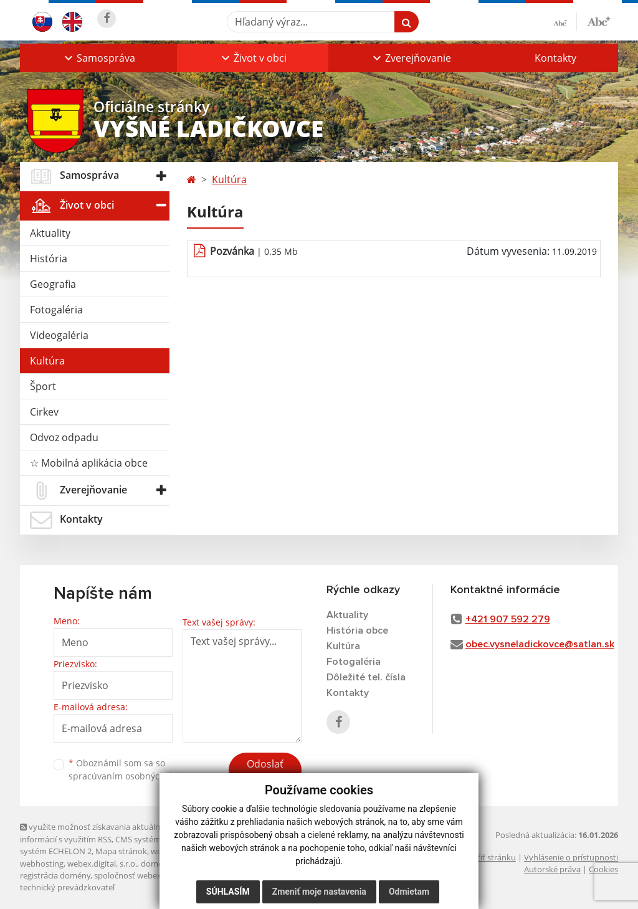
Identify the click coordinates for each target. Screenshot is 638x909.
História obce (357, 630)
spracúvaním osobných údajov (132, 776)
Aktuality (50, 233)
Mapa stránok (121, 851)
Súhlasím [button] (228, 892)
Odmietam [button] (409, 892)
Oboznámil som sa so (132, 769)
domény (156, 863)
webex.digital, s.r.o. (102, 863)
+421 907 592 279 (507, 619)
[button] (98, 58)
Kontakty (555, 58)
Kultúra (47, 361)
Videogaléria (59, 335)
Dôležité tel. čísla (366, 677)
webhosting (42, 863)
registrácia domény (55, 875)
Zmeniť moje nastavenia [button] (319, 892)
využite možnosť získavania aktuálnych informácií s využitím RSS (96, 832)
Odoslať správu (265, 771)
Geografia (53, 284)
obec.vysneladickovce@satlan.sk (539, 644)
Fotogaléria (56, 309)
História (48, 258)
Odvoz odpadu (64, 437)
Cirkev (44, 412)
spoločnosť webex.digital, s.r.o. (150, 875)
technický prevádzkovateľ (67, 887)
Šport (43, 386)
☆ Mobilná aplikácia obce (89, 463)
